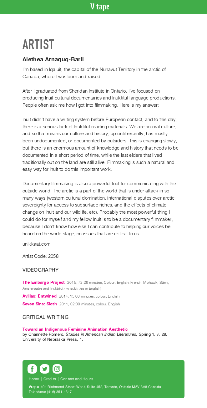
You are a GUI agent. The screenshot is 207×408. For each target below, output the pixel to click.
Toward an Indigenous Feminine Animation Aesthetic (75, 329)
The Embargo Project (44, 282)
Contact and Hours (76, 379)
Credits (49, 379)
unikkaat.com (36, 244)
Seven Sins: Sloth (40, 304)
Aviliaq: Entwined (40, 296)
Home (34, 379)
